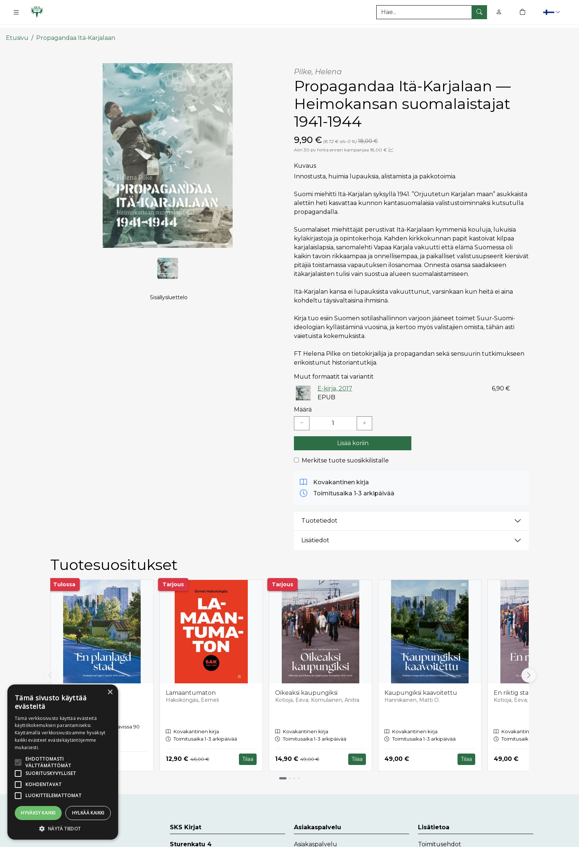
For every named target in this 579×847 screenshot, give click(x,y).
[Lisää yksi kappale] (364, 416)
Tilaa (247, 751)
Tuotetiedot (319, 513)
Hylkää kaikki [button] (88, 813)
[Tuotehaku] (431, 12)
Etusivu (17, 30)
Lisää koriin (353, 435)
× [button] (110, 692)
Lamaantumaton (191, 685)
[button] (552, 12)
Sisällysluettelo (169, 297)
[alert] (62, 762)
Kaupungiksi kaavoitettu (420, 685)
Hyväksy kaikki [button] (38, 813)
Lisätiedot (315, 532)
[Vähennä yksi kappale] (301, 416)
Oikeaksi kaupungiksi (306, 685)
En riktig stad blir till (523, 685)
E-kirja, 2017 (335, 381)
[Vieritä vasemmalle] (50, 667)
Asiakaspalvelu (315, 836)
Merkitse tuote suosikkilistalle (345, 453)
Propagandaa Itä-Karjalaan (75, 30)
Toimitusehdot (439, 836)
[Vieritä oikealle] (528, 667)
